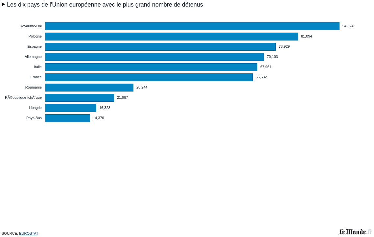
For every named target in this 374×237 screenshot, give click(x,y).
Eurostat (28, 233)
